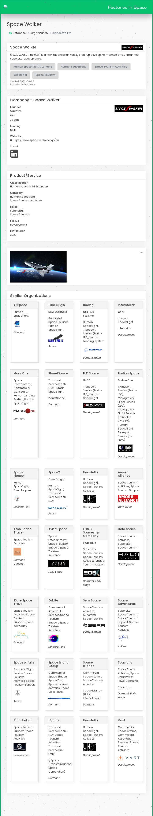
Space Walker (24, 24)
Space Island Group (58, 664)
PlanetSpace (58, 373)
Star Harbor (23, 720)
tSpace (53, 720)
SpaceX (54, 472)
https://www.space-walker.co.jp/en (34, 140)
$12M (13, 130)
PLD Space (91, 373)
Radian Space (128, 373)
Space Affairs (24, 662)
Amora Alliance (124, 474)
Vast (121, 720)
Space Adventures (127, 602)
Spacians (125, 662)
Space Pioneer (19, 474)
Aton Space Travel (22, 531)
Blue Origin (56, 305)
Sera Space (92, 600)
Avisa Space (57, 529)
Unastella (90, 472)
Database (17, 33)
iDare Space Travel (23, 602)
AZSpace (20, 305)
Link (141, 252)
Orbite (53, 600)
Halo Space (127, 529)
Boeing (88, 305)
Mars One (21, 373)
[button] (6, 7)
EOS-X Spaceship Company (91, 532)
